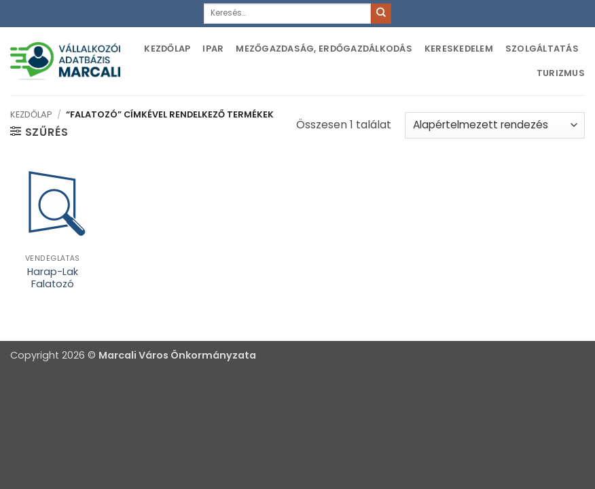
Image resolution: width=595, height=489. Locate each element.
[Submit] (381, 13)
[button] (39, 132)
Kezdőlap (167, 48)
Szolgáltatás (542, 48)
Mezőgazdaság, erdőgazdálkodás (324, 48)
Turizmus (561, 73)
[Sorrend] (495, 125)
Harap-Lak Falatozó (52, 278)
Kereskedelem (459, 48)
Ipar (212, 48)
